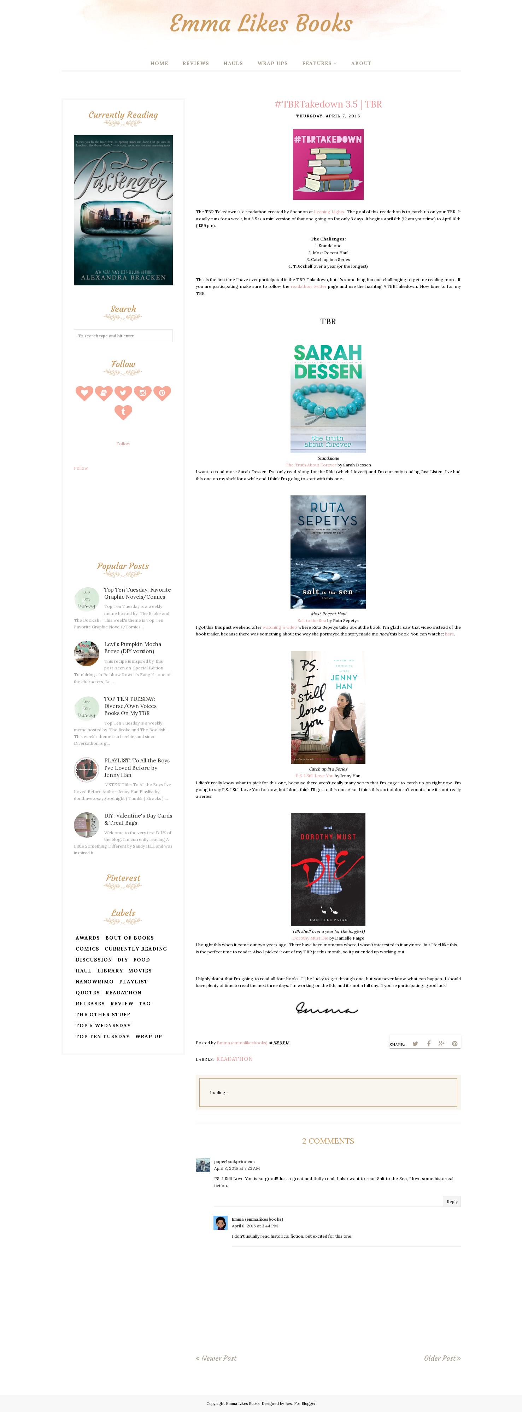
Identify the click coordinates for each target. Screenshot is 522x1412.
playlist (133, 981)
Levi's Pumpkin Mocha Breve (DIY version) (132, 648)
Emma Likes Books (261, 22)
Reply (452, 1201)
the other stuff (103, 1014)
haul (84, 971)
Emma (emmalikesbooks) (257, 1219)
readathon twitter (308, 286)
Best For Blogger (300, 1403)
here (449, 634)
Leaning (322, 211)
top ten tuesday (103, 1036)
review (122, 1003)
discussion (94, 960)
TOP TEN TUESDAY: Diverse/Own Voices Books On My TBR (130, 706)
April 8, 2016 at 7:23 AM (237, 1168)
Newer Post (218, 1358)
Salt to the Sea (312, 620)
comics (87, 949)
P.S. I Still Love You (315, 775)
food (141, 960)
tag (145, 1003)
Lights (338, 211)
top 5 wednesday (103, 1025)
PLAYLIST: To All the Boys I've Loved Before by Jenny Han (137, 767)
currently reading (136, 949)
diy (122, 960)
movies (140, 971)
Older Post (439, 1358)
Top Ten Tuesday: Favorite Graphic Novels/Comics (137, 593)
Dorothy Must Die (310, 938)
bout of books (129, 938)
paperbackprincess (234, 1161)
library (110, 971)
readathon (234, 1059)
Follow (123, 443)
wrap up (148, 1036)
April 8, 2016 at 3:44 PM (255, 1225)
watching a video (280, 627)
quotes (88, 992)
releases (90, 1003)
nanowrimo (95, 981)
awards (88, 938)
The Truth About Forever (311, 464)
